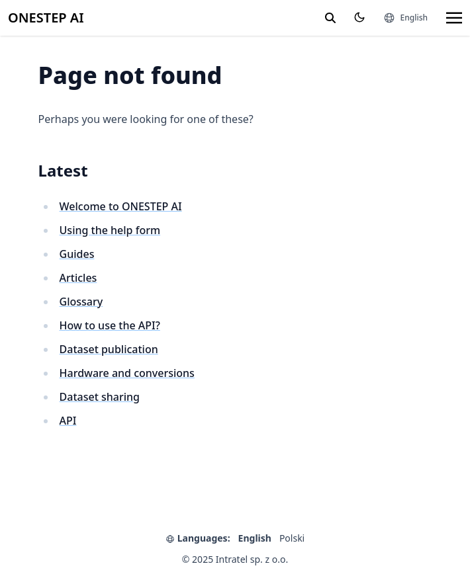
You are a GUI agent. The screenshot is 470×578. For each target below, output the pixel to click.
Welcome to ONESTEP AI (121, 206)
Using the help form (110, 230)
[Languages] (405, 18)
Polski (292, 538)
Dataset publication (109, 349)
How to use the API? (110, 325)
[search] (330, 18)
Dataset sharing (100, 397)
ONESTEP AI (46, 17)
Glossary (81, 301)
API (68, 420)
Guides (77, 254)
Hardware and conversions (127, 373)
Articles (78, 277)
